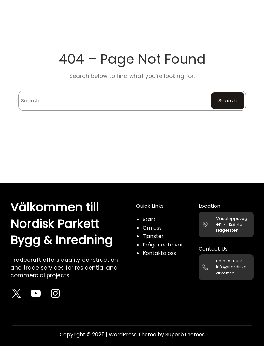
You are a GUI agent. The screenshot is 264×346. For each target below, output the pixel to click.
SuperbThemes (185, 334)
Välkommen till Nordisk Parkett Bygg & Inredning (61, 223)
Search (227, 100)
